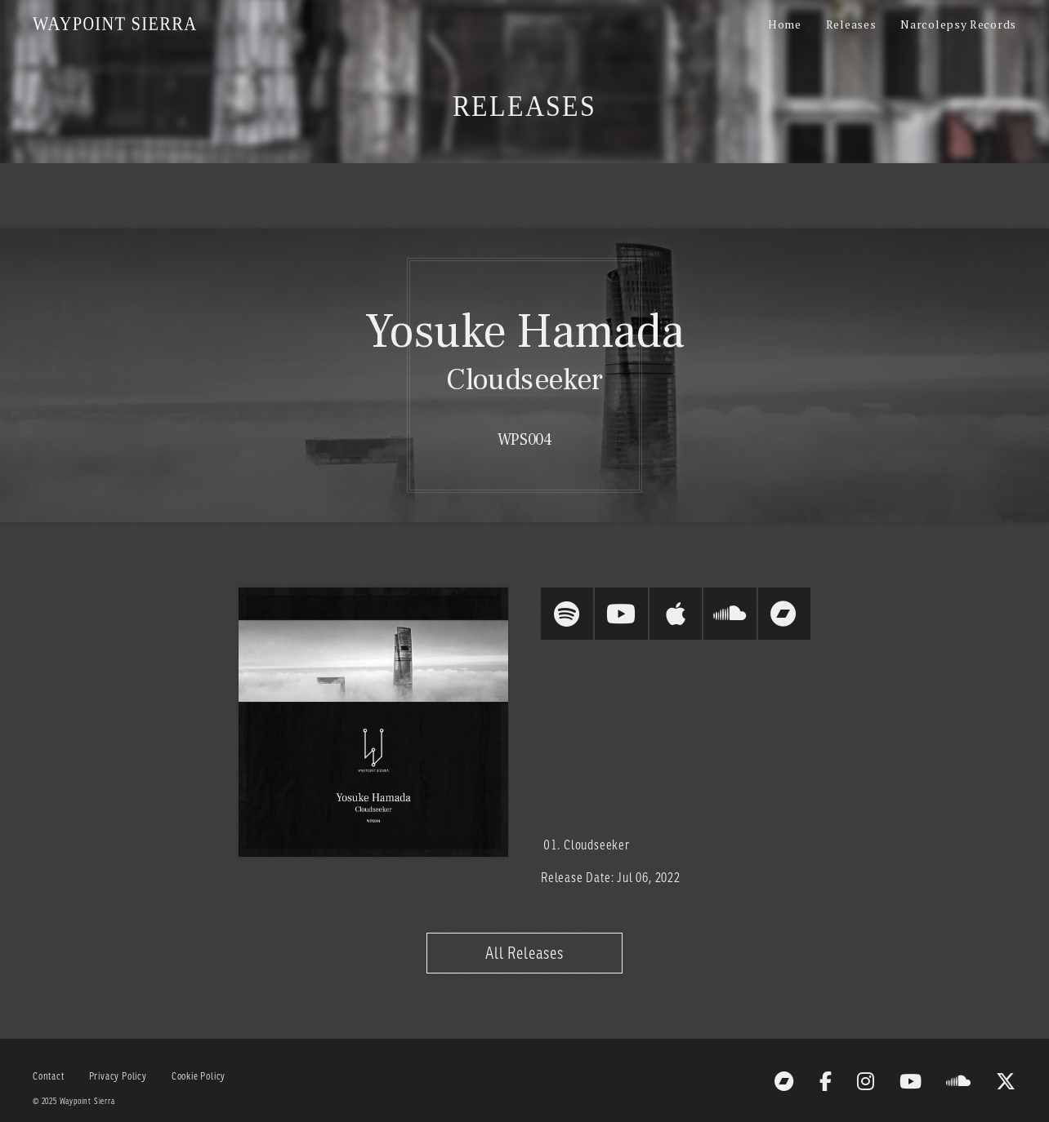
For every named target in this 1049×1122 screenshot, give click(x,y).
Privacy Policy (118, 1076)
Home (784, 24)
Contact (49, 1076)
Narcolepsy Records (958, 24)
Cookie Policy (198, 1076)
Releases (851, 24)
